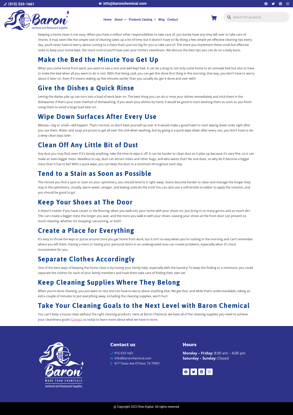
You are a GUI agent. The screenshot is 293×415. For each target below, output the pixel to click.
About (120, 19)
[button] (120, 19)
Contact (172, 19)
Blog (162, 19)
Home (107, 19)
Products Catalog (142, 19)
